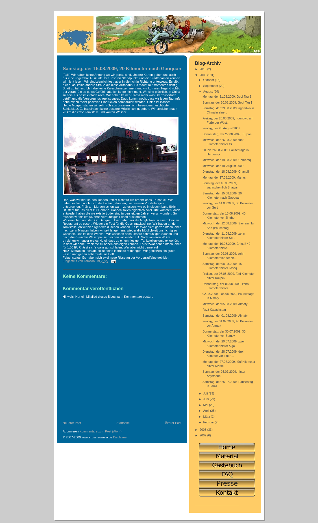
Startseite (123, 423)
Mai (206, 405)
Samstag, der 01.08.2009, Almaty (224, 315)
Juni (206, 399)
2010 (203, 69)
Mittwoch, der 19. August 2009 (222, 166)
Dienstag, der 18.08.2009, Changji (225, 171)
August (208, 91)
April (206, 410)
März (207, 416)
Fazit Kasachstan (214, 309)
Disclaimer (120, 437)
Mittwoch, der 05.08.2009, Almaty (224, 304)
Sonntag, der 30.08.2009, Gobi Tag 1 (227, 102)
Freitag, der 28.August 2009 (221, 128)
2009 (203, 75)
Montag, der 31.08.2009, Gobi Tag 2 (226, 96)
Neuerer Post (72, 423)
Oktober (209, 80)
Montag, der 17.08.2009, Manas (224, 177)
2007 (203, 435)
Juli (206, 393)
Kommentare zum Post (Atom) (101, 431)
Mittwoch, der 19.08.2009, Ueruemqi (227, 160)
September (211, 85)
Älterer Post (173, 423)
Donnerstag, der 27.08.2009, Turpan (227, 134)
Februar (209, 422)
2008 (203, 429)
